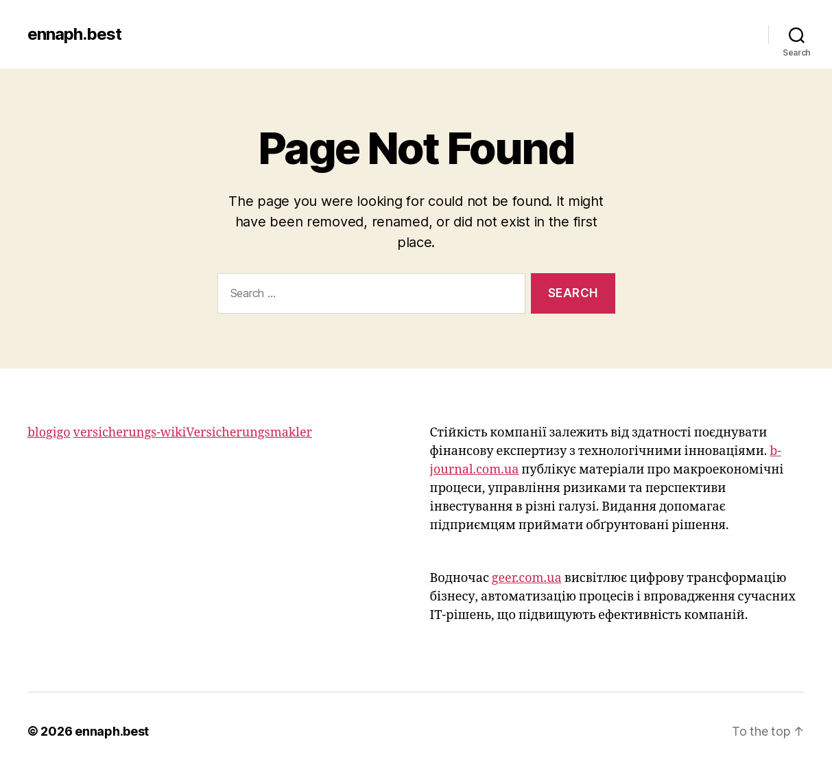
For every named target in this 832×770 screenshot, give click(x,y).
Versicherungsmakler (249, 433)
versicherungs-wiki (130, 433)
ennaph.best (74, 34)
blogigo (49, 433)
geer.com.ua (527, 578)
